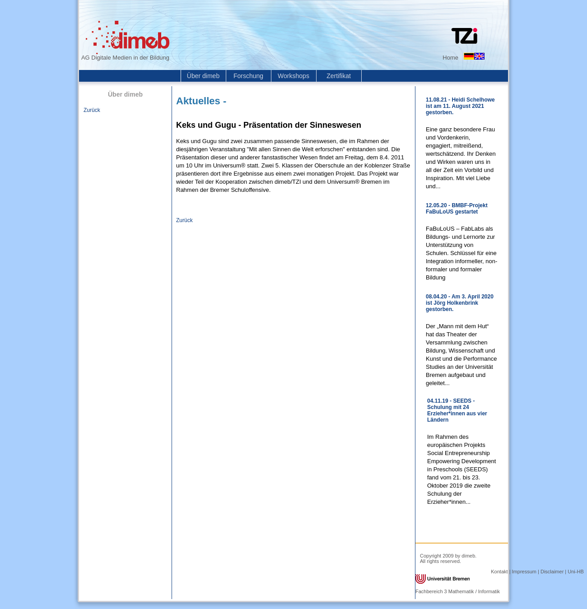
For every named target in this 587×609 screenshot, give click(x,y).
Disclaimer (552, 571)
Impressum (524, 571)
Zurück (92, 110)
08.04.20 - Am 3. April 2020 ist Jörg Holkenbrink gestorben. (460, 302)
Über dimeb (203, 75)
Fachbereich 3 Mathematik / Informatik (457, 591)
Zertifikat (338, 75)
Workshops (293, 75)
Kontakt (499, 571)
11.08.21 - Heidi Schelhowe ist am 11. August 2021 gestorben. (460, 106)
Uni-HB (575, 571)
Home (450, 57)
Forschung (248, 75)
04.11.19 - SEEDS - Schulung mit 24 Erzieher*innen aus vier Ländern (457, 410)
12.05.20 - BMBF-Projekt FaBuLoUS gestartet (457, 208)
